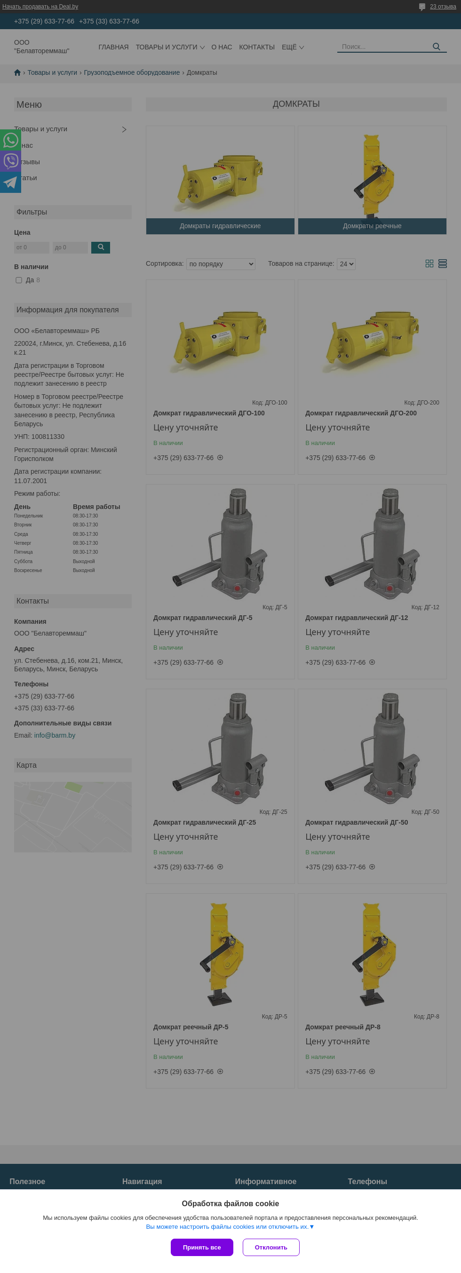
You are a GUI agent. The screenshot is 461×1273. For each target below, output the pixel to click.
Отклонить (271, 1247)
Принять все (202, 1247)
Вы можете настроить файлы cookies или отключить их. (227, 1226)
